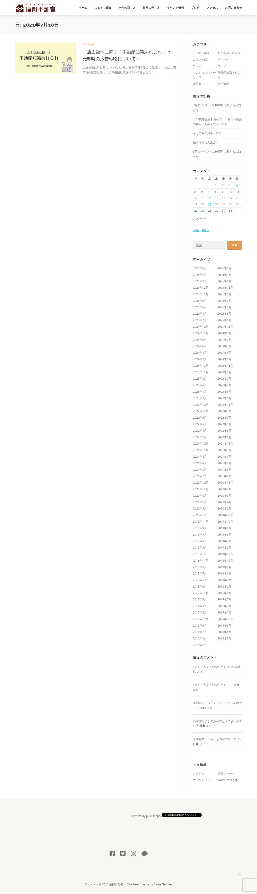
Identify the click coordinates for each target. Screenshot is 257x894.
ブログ (195, 7)
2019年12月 (225, 515)
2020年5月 (200, 502)
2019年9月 (200, 528)
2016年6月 (224, 632)
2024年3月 (224, 352)
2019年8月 (224, 528)
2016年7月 (200, 632)
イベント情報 (175, 7)
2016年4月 (200, 638)
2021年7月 (224, 456)
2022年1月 (224, 437)
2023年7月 (224, 378)
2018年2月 (224, 586)
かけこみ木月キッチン (207, 133)
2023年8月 (200, 378)
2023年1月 (224, 398)
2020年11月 (225, 482)
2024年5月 (224, 346)
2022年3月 (224, 430)
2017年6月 (200, 599)
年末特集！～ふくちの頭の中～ (213, 739)
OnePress (133, 884)
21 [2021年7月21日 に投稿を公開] (209, 204)
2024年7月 (224, 340)
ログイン (198, 773)
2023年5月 (224, 385)
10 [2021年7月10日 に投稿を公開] (230, 191)
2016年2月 (200, 645)
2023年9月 (224, 372)
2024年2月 (200, 359)
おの (203, 708)
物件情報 (223, 84)
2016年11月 (200, 619)
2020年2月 (224, 508)
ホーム (83, 7)
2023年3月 (224, 391)
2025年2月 (200, 320)
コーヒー (223, 66)
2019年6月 (224, 534)
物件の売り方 (151, 7)
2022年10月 (200, 411)
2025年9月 (224, 294)
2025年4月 (200, 313)
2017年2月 (200, 612)
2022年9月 (224, 411)
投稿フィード (226, 773)
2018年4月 (224, 580)
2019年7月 (200, 534)
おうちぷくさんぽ (228, 53)
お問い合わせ (233, 7)
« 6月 (196, 230)
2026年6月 (200, 268)
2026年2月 (200, 281)
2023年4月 (200, 391)
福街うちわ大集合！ (206, 142)
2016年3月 (224, 638)
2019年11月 (200, 521)
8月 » (205, 230)
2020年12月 (200, 482)
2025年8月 (200, 301)
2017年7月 (224, 593)
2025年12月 (200, 287)
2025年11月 (225, 287)
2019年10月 (225, 521)
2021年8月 (200, 456)
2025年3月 (224, 313)
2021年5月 (224, 463)
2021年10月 (200, 450)
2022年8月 (200, 417)
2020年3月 (200, 508)
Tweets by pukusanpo (146, 816)
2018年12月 (225, 554)
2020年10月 (200, 489)
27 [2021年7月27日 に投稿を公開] (202, 210)
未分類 (197, 84)
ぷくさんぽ (89, 44)
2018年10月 (225, 560)
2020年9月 (224, 489)
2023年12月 (200, 366)
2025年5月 (224, 307)
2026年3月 (224, 275)
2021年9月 (224, 450)
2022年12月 (200, 405)
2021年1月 (224, 476)
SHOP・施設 (201, 53)
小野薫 (201, 726)
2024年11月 (225, 327)
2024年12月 (200, 327)
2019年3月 (200, 547)
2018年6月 (224, 573)
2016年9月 (200, 625)
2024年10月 (200, 333)
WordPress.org (227, 780)
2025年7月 (224, 301)
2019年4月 (224, 541)
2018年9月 (200, 567)
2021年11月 (225, 443)
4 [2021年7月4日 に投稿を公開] (237, 185)
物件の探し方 (127, 7)
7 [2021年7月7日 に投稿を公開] (209, 191)
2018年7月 (200, 573)
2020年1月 (200, 515)
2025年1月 (224, 320)
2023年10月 (200, 372)
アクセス (212, 7)
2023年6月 (200, 385)
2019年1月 (200, 554)
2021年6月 (200, 463)
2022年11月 (225, 405)
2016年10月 (225, 619)
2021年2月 (200, 476)
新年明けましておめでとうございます (217, 721)
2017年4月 (200, 606)
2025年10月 (200, 294)
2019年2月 (224, 547)
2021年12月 (200, 443)
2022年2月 (200, 437)
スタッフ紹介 (103, 7)
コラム (197, 66)
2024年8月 (200, 340)
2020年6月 (224, 495)
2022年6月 (200, 424)
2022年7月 (224, 417)
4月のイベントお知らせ (208, 667)
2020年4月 (224, 502)
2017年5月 (224, 599)
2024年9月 (224, 333)
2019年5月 (200, 541)
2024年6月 (200, 346)
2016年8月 (224, 625)
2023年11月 (225, 366)
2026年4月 (200, 275)
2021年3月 (224, 470)
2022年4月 (200, 430)
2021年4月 (200, 470)
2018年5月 (200, 580)
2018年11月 (200, 560)
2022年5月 (224, 424)
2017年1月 (224, 612)
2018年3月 (200, 586)
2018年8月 (224, 567)
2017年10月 (200, 593)
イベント (223, 59)
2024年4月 (200, 352)
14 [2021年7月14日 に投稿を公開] (209, 198)
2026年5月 (224, 268)
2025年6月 (200, 307)
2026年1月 (224, 281)
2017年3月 (224, 606)
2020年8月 (200, 495)
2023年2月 (200, 398)
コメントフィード (204, 780)
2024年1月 (224, 359)
